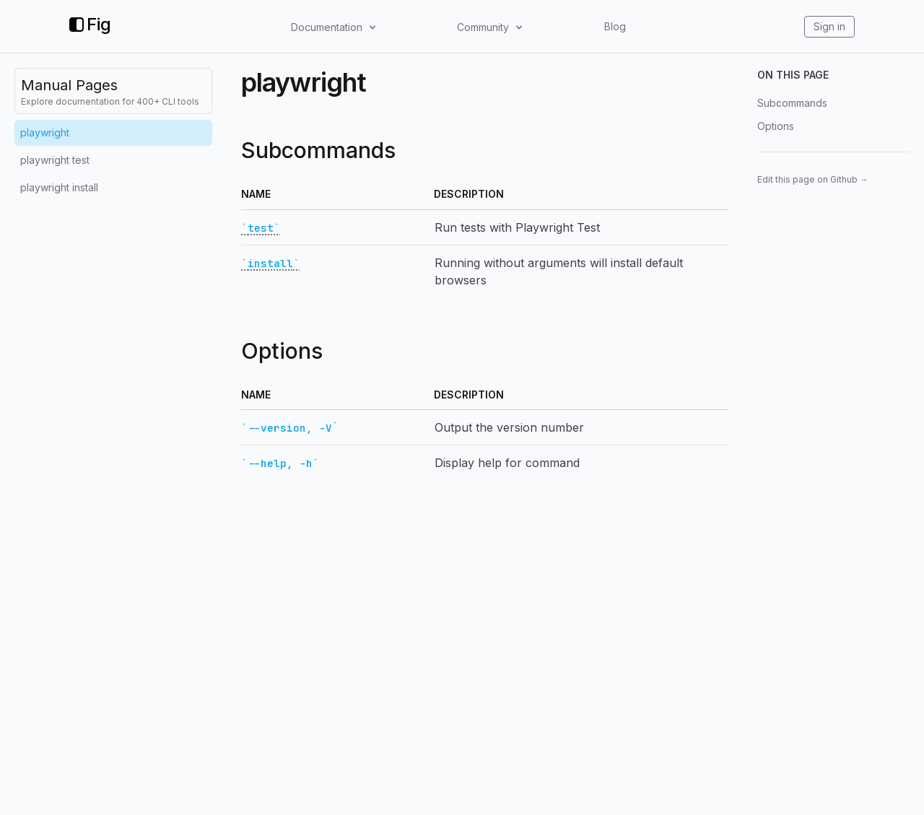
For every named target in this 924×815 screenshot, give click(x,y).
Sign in (829, 26)
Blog (615, 26)
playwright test (55, 160)
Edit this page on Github (812, 179)
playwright (44, 132)
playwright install (59, 187)
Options (775, 126)
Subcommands (792, 103)
